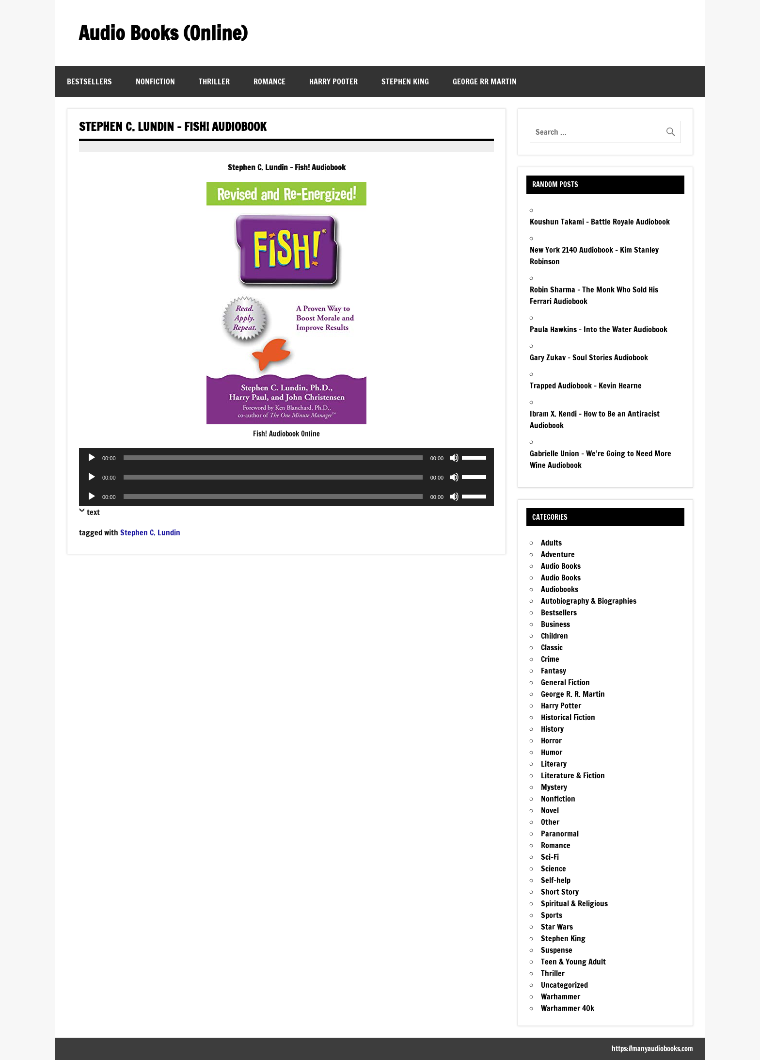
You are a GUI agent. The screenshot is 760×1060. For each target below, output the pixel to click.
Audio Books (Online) (163, 33)
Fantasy (553, 670)
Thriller (214, 81)
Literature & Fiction (573, 775)
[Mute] (454, 458)
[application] (286, 457)
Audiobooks (559, 589)
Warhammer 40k (567, 1008)
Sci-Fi (550, 856)
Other (550, 822)
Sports (551, 915)
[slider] (273, 457)
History (552, 728)
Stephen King (405, 81)
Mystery (554, 787)
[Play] (91, 458)
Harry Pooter (333, 81)
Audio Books (561, 566)
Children (554, 635)
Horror (551, 740)
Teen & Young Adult (573, 961)
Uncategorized (564, 985)
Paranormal (560, 833)
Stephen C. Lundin (150, 532)
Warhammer (560, 996)
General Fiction (565, 682)
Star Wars (557, 926)
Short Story (560, 891)
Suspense (556, 950)
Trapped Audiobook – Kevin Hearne (586, 385)
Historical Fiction (568, 717)
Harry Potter (561, 705)
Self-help (555, 880)
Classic (552, 647)
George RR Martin (485, 81)
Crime (550, 659)
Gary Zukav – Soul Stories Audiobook (589, 357)
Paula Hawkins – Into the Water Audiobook (598, 329)
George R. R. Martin (573, 694)
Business (555, 624)
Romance (269, 81)
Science (553, 868)
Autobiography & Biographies (588, 600)
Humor (551, 752)
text (93, 512)
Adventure (558, 554)
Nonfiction (155, 81)
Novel (550, 810)
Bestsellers (89, 81)
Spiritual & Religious (574, 903)
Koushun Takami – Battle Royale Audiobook (600, 221)
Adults (551, 542)
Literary (554, 763)
